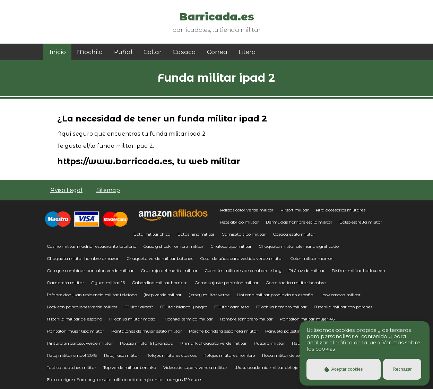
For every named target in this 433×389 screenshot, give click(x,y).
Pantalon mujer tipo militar (75, 331)
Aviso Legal (66, 190)
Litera (247, 51)
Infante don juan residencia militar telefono (92, 294)
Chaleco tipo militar (231, 246)
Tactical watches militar (71, 367)
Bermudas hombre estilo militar (299, 222)
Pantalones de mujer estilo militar (146, 331)
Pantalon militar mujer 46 (307, 319)
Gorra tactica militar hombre (296, 282)
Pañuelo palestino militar (291, 331)
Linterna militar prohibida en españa (275, 294)
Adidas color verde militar (247, 209)
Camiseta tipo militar (244, 234)
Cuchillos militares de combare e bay (243, 270)
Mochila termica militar (188, 319)
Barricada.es (216, 16)
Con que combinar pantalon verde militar (90, 270)
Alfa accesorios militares (340, 209)
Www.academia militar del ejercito (271, 367)
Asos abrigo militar (239, 222)
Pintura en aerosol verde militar (80, 343)
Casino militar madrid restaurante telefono (91, 246)
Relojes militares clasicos (171, 355)
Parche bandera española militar (223, 331)
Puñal (123, 51)
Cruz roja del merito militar (169, 270)
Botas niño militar (196, 234)
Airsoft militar (294, 209)
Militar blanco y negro (183, 306)
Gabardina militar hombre (160, 282)
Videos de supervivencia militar (195, 367)
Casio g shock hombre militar (173, 246)
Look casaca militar (340, 294)
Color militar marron (312, 258)
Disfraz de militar (306, 270)
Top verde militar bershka (129, 367)
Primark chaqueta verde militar (213, 343)
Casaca (184, 51)
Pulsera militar (269, 343)
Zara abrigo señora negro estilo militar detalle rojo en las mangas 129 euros (124, 379)
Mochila (90, 51)
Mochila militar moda (132, 319)
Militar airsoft (138, 306)
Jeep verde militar (163, 294)
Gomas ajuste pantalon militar (226, 282)
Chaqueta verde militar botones (160, 258)
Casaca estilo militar (294, 234)
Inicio (57, 51)
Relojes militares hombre (229, 355)
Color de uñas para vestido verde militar (241, 258)
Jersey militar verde (209, 294)
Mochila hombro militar (281, 306)
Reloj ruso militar (121, 355)
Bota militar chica (152, 234)
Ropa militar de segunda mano (294, 355)
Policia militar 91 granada (146, 343)
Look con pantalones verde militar (82, 306)
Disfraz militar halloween (358, 270)
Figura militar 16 (108, 282)
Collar (153, 51)
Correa (217, 51)
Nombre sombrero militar (246, 319)
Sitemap (108, 190)
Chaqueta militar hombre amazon (83, 258)
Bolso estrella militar (360, 222)
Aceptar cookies (343, 369)
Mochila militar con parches (343, 306)
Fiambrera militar (65, 282)
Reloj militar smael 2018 (72, 355)
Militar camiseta (231, 306)
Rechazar (402, 369)
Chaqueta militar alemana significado (299, 246)
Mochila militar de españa (74, 319)
